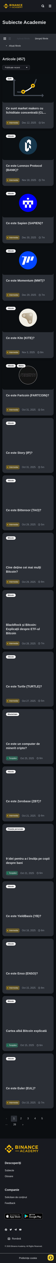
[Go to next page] (22, 1125)
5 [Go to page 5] (42, 1118)
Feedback (10, 1203)
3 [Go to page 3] (28, 1118)
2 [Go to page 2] (21, 1118)
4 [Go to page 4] (35, 1118)
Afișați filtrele (13, 45)
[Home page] (13, 6)
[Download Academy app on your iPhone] (13, 1216)
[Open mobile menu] (50, 6)
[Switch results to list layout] (9, 38)
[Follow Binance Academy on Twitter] (11, 1229)
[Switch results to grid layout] (4, 38)
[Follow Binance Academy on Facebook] (6, 1229)
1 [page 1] (14, 1118)
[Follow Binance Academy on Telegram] (15, 1229)
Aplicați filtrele (23, 38)
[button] (50, 6)
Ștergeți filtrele (41, 38)
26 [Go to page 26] (14, 1124)
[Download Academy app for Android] (33, 1216)
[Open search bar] (42, 6)
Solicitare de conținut (16, 1197)
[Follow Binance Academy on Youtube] (20, 1229)
